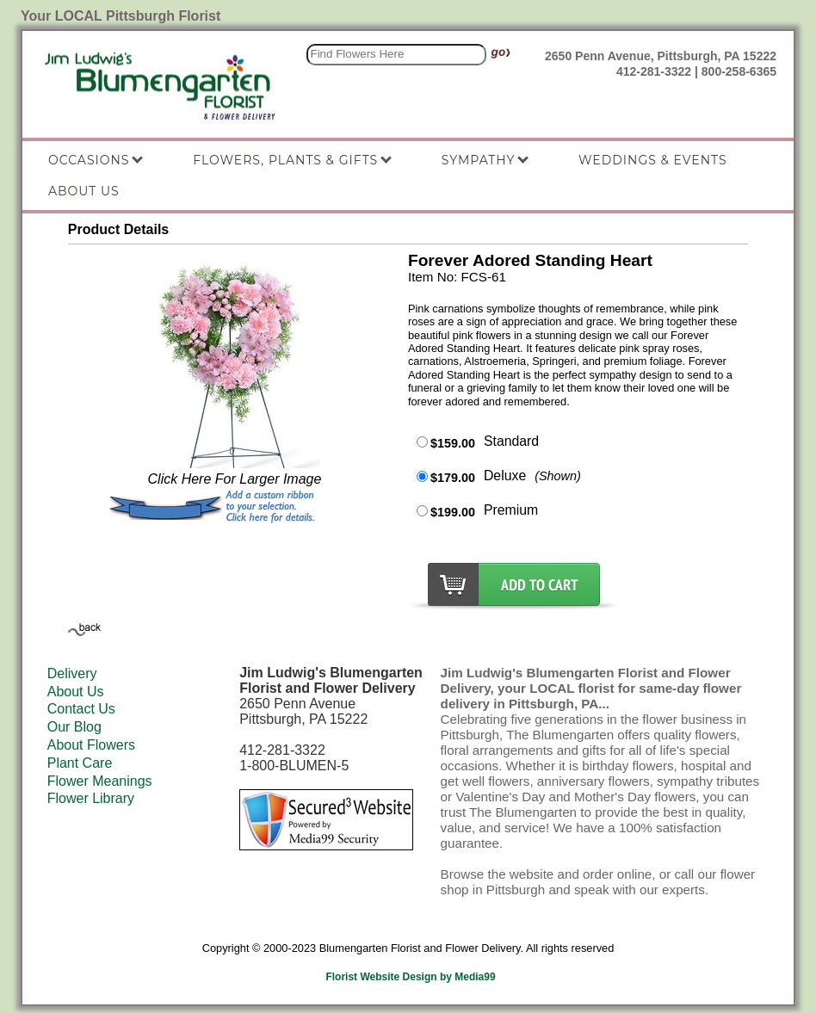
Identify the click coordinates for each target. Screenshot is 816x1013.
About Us (75, 691)
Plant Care (80, 763)
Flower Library (90, 798)
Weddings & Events (652, 160)
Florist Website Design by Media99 (410, 977)
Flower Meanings (99, 781)
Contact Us (81, 708)
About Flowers (91, 745)
